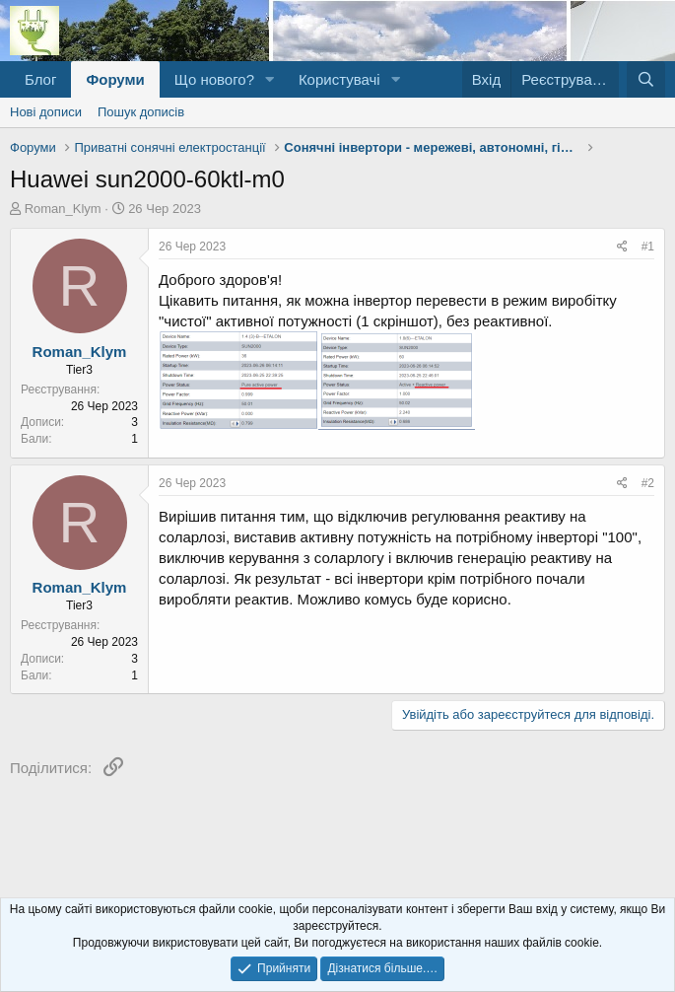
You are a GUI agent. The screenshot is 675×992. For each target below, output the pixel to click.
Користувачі (339, 79)
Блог (40, 79)
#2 (647, 483)
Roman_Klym (63, 208)
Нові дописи (46, 112)
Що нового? (214, 79)
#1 (647, 246)
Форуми (115, 79)
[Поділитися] (622, 247)
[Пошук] (646, 79)
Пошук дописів (141, 112)
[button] (270, 79)
